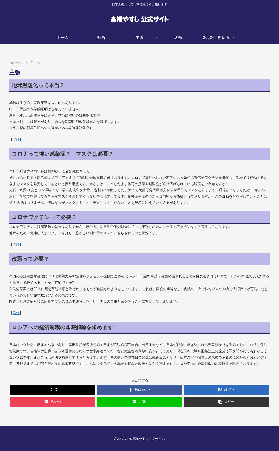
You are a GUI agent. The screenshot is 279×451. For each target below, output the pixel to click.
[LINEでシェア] (139, 402)
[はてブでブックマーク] (226, 390)
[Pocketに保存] (52, 402)
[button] (226, 402)
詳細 (16, 139)
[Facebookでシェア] (139, 390)
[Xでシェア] (52, 390)
